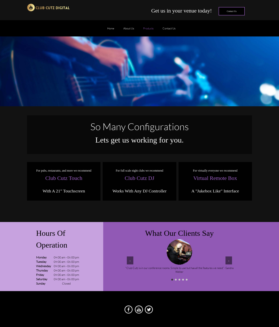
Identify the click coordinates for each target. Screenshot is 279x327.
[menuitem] (110, 30)
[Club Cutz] (48, 8)
